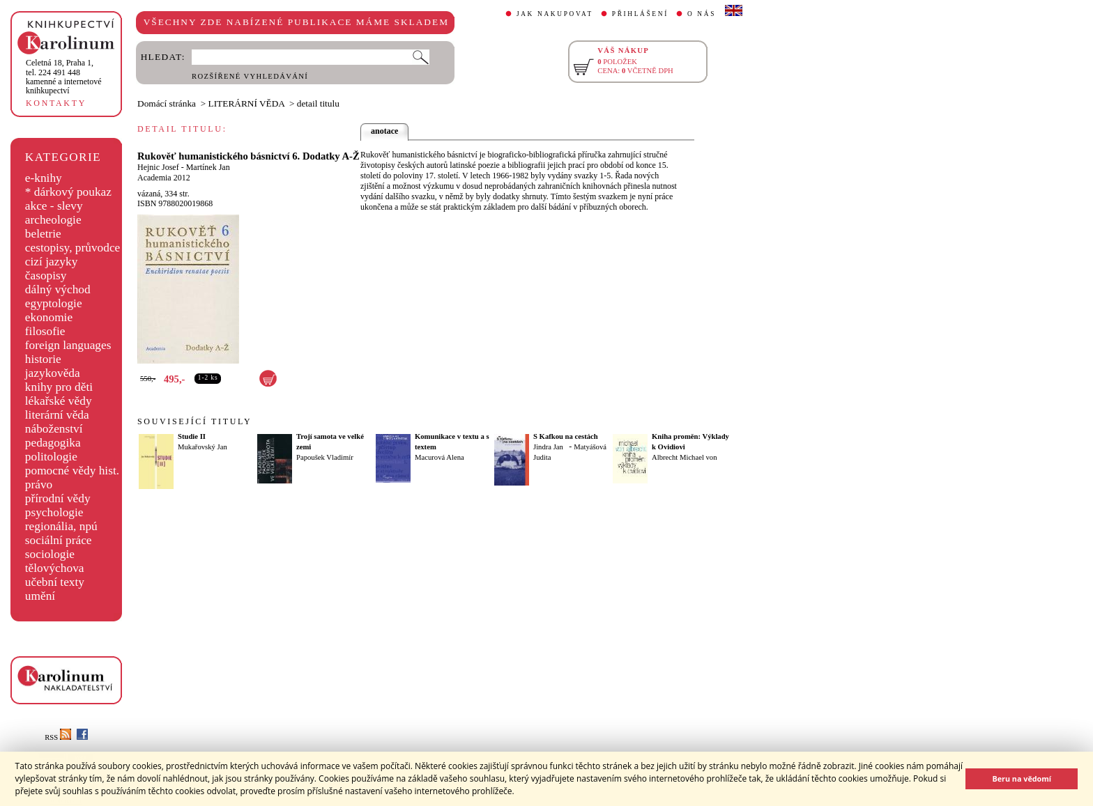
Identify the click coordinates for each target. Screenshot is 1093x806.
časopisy (46, 275)
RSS (58, 737)
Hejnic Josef (158, 167)
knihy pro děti (59, 387)
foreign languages (68, 345)
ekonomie (48, 317)
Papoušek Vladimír (324, 457)
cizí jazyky (51, 261)
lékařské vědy (58, 401)
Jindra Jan (548, 447)
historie (43, 359)
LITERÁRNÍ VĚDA (246, 103)
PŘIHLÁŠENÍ (640, 13)
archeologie (53, 219)
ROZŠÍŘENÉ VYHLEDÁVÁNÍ (250, 76)
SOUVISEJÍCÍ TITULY (194, 421)
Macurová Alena (439, 457)
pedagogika (53, 442)
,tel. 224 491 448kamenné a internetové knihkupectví (64, 76)
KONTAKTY (56, 103)
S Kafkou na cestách (565, 436)
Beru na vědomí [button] (1021, 778)
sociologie (50, 554)
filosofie (45, 331)
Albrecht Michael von (684, 457)
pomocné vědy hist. (72, 470)
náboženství (54, 428)
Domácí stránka (166, 103)
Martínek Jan (208, 167)
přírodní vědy (58, 498)
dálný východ (58, 289)
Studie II (192, 436)
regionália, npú (61, 526)
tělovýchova (54, 568)
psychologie (54, 512)
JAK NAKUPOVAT (555, 13)
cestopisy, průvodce (73, 247)
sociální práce (58, 540)
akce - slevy (54, 205)
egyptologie (53, 303)
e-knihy (43, 178)
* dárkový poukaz (68, 192)
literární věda (57, 414)
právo (38, 484)
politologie (51, 456)
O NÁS (701, 13)
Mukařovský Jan (202, 447)
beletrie (43, 233)
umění (40, 596)
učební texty (54, 582)
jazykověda (52, 373)
